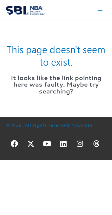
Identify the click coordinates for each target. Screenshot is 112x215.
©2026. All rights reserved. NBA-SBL (49, 125)
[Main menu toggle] (100, 10)
